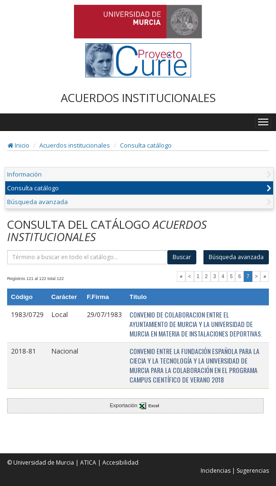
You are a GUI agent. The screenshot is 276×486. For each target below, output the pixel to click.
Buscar (182, 257)
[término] (87, 257)
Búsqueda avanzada (37, 201)
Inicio (18, 145)
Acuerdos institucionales (74, 145)
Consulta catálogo (146, 145)
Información (24, 174)
